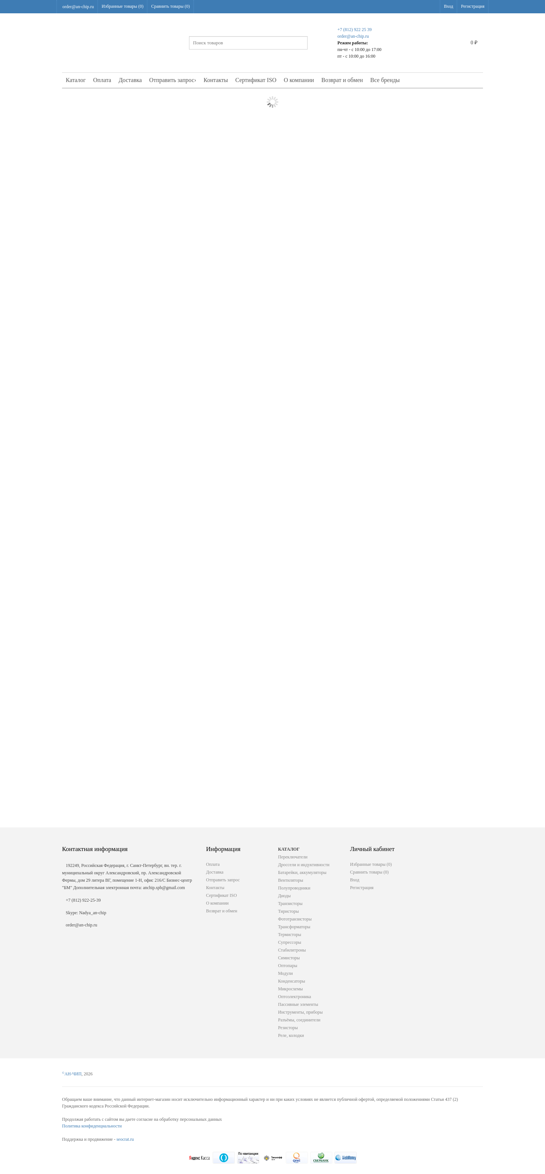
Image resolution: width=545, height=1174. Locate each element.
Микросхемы (290, 988)
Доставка (130, 80)
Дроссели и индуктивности (303, 864)
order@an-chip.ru (78, 6)
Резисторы (288, 1027)
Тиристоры (288, 911)
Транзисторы (290, 903)
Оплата (102, 80)
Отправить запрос (172, 80)
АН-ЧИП (72, 1073)
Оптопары (287, 965)
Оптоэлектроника (294, 996)
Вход (448, 6)
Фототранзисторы (295, 919)
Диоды (284, 895)
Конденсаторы (291, 981)
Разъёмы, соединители (299, 1019)
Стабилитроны (292, 950)
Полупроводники (294, 888)
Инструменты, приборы (300, 1012)
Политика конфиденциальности (92, 1126)
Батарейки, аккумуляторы (302, 872)
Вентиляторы (290, 880)
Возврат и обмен (342, 80)
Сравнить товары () (170, 6)
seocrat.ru (125, 1139)
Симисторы (289, 957)
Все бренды (385, 80)
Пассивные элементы (298, 1004)
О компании (299, 80)
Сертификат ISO (255, 80)
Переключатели (293, 857)
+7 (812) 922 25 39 (354, 29)
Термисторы (289, 934)
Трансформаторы (294, 926)
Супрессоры (289, 942)
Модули (285, 973)
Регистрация (472, 6)
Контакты (215, 80)
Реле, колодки (291, 1035)
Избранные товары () (122, 6)
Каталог (76, 80)
